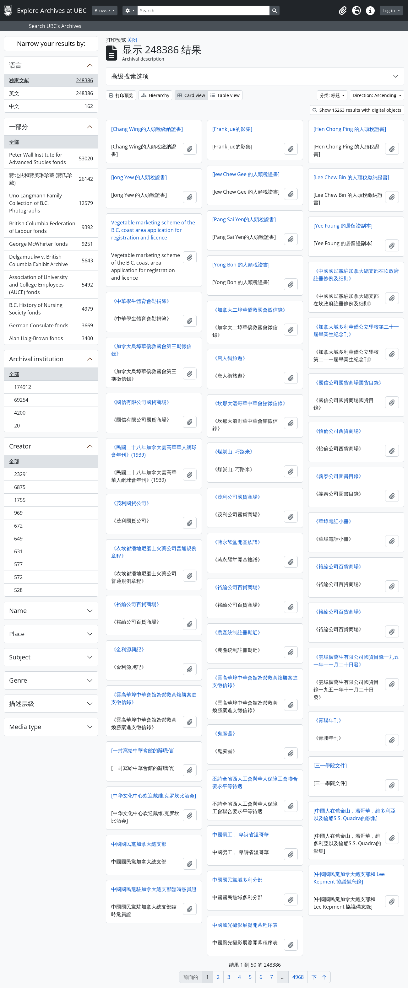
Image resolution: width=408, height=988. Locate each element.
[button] (343, 11)
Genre (18, 680)
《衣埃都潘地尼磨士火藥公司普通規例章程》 (154, 552)
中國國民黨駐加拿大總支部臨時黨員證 (154, 889)
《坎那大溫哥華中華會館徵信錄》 (250, 403)
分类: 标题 (330, 95)
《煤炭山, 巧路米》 (233, 451)
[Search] (203, 10)
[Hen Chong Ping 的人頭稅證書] (349, 129)
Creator (20, 446)
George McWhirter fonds (51, 245)
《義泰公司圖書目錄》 (338, 476)
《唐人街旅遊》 (230, 358)
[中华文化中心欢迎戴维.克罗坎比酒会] (153, 795)
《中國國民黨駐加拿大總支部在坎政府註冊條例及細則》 (356, 274)
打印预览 (121, 95)
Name (18, 610)
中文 (51, 107)
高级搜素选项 (130, 76)
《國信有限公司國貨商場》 (141, 402)
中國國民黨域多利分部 (237, 879)
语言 (15, 65)
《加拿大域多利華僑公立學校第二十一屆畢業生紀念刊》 (356, 330)
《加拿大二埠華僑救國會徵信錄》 (250, 309)
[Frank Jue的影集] (232, 129)
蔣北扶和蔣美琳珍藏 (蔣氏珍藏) (51, 179)
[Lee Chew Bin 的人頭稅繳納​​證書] (351, 177)
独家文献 (51, 82)
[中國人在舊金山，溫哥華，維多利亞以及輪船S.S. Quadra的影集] (354, 814)
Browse (103, 10)
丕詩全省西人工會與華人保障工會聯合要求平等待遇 (255, 782)
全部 (14, 141)
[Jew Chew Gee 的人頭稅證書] (246, 174)
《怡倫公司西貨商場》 (338, 430)
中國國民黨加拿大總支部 (138, 843)
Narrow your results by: (51, 43)
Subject (19, 657)
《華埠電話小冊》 (333, 521)
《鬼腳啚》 (224, 733)
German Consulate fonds (51, 327)
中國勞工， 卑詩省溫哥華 (240, 834)
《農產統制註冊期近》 (237, 632)
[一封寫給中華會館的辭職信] (143, 750)
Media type (25, 726)
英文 (51, 94)
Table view (225, 95)
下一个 (319, 977)
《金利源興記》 (128, 649)
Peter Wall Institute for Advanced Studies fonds (51, 158)
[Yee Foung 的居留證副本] (343, 225)
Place (16, 634)
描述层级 (21, 703)
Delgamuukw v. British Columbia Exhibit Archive (51, 260)
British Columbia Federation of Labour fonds (51, 227)
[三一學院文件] (330, 765)
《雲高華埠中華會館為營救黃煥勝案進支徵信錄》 (255, 681)
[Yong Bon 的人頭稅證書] (240, 264)
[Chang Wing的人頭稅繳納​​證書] (147, 129)
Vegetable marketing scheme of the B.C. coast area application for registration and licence (153, 230)
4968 (298, 977)
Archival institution (36, 359)
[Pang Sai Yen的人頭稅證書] (244, 219)
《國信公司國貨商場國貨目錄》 (348, 382)
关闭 (132, 39)
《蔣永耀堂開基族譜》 (237, 542)
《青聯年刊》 (328, 720)
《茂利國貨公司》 (131, 503)
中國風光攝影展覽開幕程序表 (245, 924)
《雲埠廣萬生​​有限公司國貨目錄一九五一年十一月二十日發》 (356, 660)
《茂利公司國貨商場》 (237, 496)
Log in (389, 10)
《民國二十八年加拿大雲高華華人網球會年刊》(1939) (154, 451)
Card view (191, 95)
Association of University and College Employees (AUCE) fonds (51, 285)
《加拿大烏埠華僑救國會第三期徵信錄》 (151, 350)
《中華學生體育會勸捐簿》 (141, 301)
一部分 (18, 126)
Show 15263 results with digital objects (357, 110)
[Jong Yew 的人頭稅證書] (139, 177)
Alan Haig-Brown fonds (51, 340)
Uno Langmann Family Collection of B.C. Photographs (51, 203)
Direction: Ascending (375, 95)
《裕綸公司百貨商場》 (338, 566)
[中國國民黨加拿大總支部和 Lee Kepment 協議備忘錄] (349, 878)
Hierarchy (155, 95)
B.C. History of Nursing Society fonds (51, 309)
